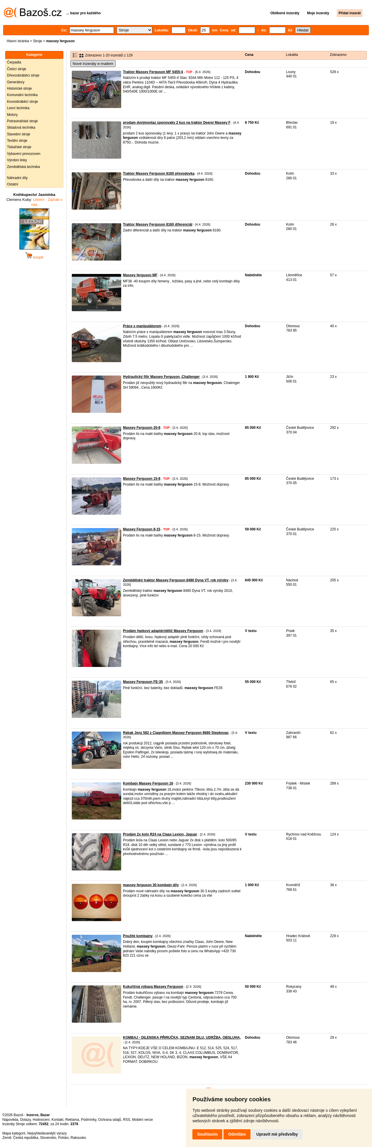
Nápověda (10, 1120)
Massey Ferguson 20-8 (141, 428)
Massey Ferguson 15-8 (141, 479)
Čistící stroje (16, 69)
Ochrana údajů (109, 1120)
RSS (126, 1120)
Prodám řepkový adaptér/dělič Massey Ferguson (163, 631)
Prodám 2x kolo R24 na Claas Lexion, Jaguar (160, 834)
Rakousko (78, 1138)
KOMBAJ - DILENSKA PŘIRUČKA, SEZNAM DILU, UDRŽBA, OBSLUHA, (182, 1038)
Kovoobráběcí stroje (22, 102)
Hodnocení (41, 1120)
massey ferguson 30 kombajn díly (151, 885)
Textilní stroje (17, 141)
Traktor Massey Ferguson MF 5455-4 (153, 72)
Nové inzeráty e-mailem (93, 63)
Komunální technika (22, 95)
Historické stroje (19, 88)
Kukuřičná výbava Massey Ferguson (153, 987)
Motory (12, 115)
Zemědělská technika (23, 167)
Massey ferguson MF (140, 275)
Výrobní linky (17, 160)
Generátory (15, 82)
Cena (249, 55)
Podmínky (88, 1120)
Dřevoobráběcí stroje (23, 75)
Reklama (72, 1120)
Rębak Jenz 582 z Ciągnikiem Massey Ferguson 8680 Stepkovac (176, 733)
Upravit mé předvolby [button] (277, 1134)
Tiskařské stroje (19, 147)
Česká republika (25, 1138)
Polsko (63, 1138)
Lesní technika (18, 108)
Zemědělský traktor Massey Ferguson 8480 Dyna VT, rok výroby (175, 580)
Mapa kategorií (13, 1133)
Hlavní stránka (18, 41)
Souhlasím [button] (207, 1134)
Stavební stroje (18, 134)
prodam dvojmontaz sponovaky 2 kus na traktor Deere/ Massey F (176, 123)
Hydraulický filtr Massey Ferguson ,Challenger (161, 377)
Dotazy (25, 1120)
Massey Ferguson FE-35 (143, 682)
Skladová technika (21, 127)
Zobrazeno (338, 55)
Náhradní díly (17, 178)
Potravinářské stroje (22, 121)
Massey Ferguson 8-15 (141, 529)
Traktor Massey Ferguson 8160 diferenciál (157, 224)
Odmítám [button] (237, 1134)
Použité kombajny (138, 936)
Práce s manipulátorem (142, 326)
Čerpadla (14, 62)
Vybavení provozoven (23, 154)
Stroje (37, 41)
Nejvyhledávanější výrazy (47, 1133)
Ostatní (12, 184)
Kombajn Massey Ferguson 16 (148, 783)
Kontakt (57, 1120)
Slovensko (48, 1138)
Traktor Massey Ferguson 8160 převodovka (158, 173)
